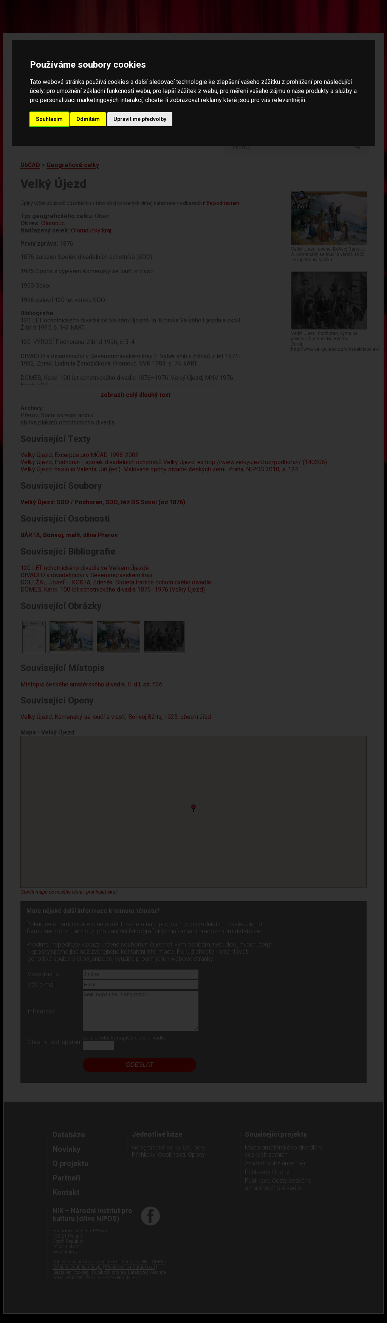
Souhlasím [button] (49, 119)
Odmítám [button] (88, 119)
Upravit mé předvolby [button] (139, 119)
